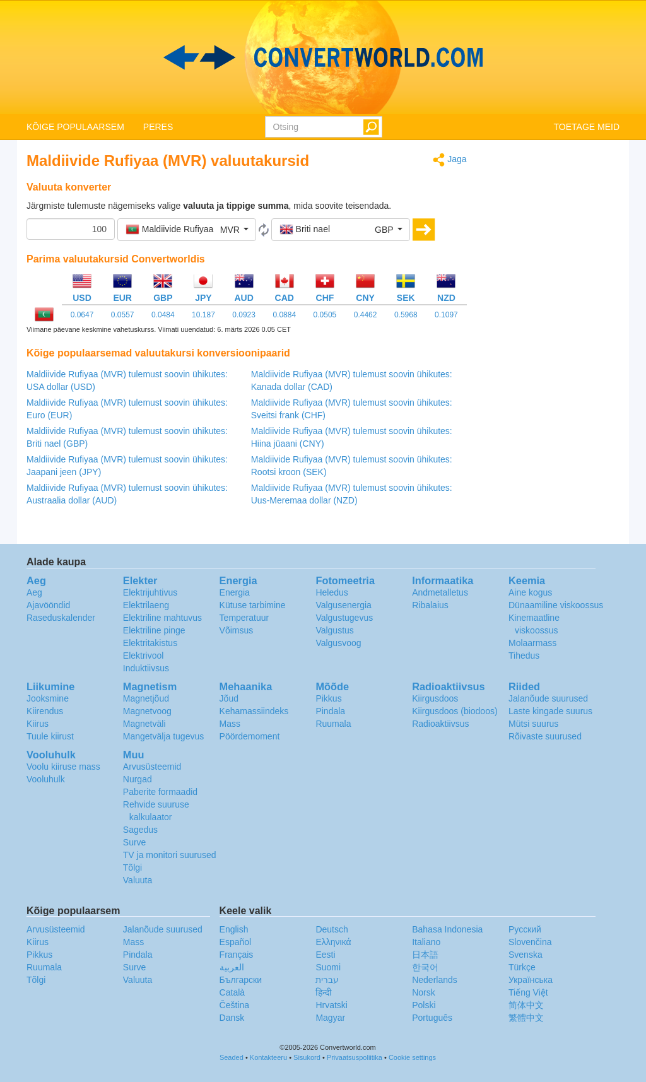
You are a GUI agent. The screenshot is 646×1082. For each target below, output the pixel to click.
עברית (327, 980)
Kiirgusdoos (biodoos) (454, 711)
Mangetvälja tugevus (163, 736)
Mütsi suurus (533, 724)
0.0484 (163, 314)
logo (323, 57)
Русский (524, 929)
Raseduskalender (60, 618)
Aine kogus (530, 592)
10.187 (203, 314)
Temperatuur (244, 618)
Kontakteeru (268, 1057)
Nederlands (434, 980)
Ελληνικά (333, 942)
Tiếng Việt (528, 992)
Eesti (325, 955)
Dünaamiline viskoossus (555, 605)
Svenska (525, 955)
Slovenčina (530, 942)
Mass (230, 724)
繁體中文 (526, 1018)
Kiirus (37, 724)
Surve (134, 842)
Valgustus (334, 630)
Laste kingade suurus (550, 711)
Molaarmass (532, 643)
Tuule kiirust (50, 736)
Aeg (34, 592)
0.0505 (325, 314)
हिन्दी (323, 992)
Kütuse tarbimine (253, 605)
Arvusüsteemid (152, 767)
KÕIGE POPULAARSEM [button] (75, 127)
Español (236, 942)
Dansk (232, 1018)
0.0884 (284, 314)
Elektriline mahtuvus (162, 618)
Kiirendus (44, 711)
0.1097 (446, 314)
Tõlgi (132, 867)
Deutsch (331, 929)
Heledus (331, 592)
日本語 (425, 955)
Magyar (330, 1018)
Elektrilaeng (146, 605)
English (234, 929)
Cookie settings (412, 1057)
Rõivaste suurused (545, 736)
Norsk (423, 992)
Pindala (330, 711)
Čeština (234, 1005)
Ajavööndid (48, 605)
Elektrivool (143, 655)
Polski (423, 1005)
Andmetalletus (440, 592)
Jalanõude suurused (548, 698)
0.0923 (243, 314)
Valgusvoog (338, 643)
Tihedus (523, 655)
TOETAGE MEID (587, 127)
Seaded (232, 1057)
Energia (235, 592)
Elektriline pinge (154, 630)
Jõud (229, 698)
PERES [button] (158, 127)
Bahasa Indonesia (447, 929)
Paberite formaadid (160, 792)
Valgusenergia (343, 605)
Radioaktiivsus (440, 724)
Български (241, 980)
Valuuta (137, 880)
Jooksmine (47, 698)
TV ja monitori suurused (169, 855)
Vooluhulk (45, 779)
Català (232, 992)
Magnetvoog (147, 711)
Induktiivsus (146, 668)
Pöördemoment (250, 736)
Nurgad (137, 779)
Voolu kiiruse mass (63, 767)
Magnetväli (144, 724)
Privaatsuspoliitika (354, 1057)
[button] (186, 229)
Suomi (328, 967)
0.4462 (365, 314)
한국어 (425, 967)
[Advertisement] (553, 342)
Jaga (449, 160)
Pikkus (328, 698)
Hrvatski (331, 1005)
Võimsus (237, 630)
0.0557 (122, 314)
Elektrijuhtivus (150, 592)
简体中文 (526, 1005)
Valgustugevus (344, 618)
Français (237, 955)
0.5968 (406, 314)
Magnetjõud (146, 698)
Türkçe (522, 967)
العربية (232, 967)
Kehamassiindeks (254, 711)
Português (432, 1018)
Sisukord (306, 1057)
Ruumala (333, 724)
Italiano (426, 942)
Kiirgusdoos (435, 698)
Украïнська (530, 980)
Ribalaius (430, 605)
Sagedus (140, 830)
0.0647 (82, 314)
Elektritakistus (150, 643)
